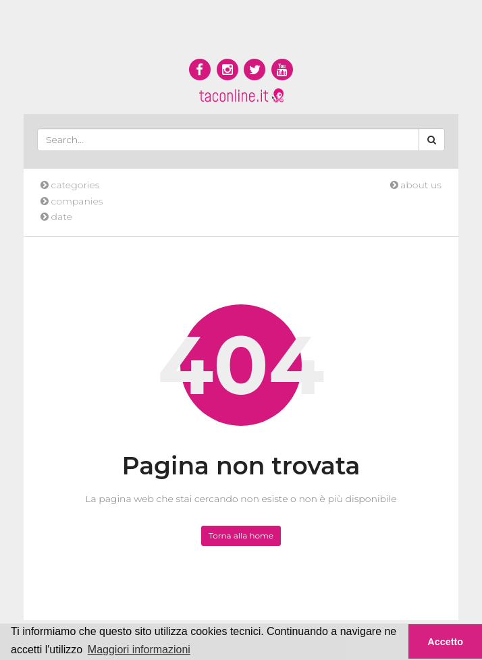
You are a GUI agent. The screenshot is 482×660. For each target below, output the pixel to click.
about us (415, 185)
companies (72, 201)
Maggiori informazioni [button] (139, 649)
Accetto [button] (445, 641)
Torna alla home (241, 535)
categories (70, 185)
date (56, 217)
